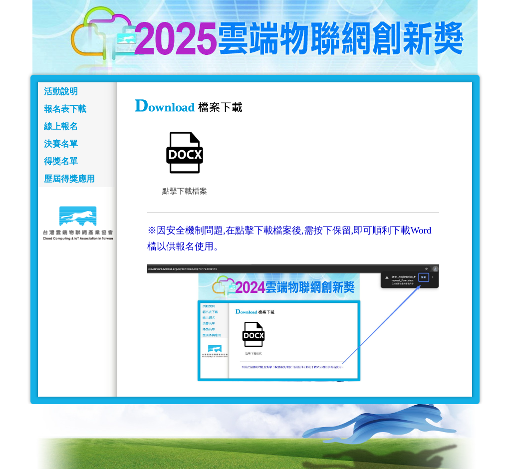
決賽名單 (61, 144)
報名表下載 (65, 109)
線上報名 (61, 126)
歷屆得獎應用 (69, 179)
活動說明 (61, 91)
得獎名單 (61, 161)
